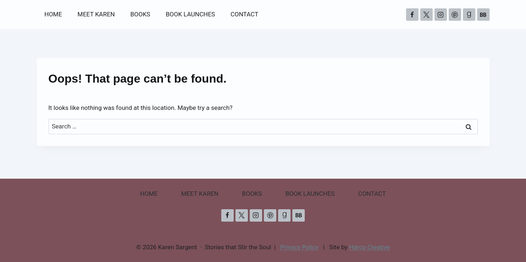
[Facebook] (412, 14)
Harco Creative (369, 247)
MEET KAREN (96, 14)
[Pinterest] (455, 14)
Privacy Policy (299, 247)
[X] (426, 14)
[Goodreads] (469, 14)
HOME (53, 14)
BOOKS (140, 14)
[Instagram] (441, 14)
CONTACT (244, 14)
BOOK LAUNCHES (190, 14)
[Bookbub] (483, 14)
